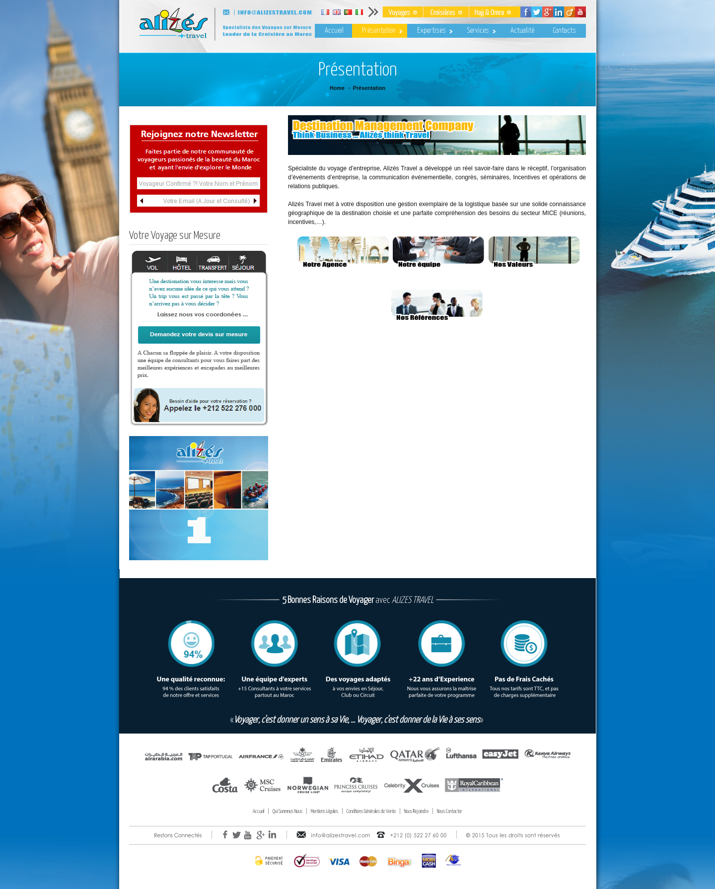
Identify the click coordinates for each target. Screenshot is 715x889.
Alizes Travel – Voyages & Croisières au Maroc (253, 26)
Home (337, 88)
